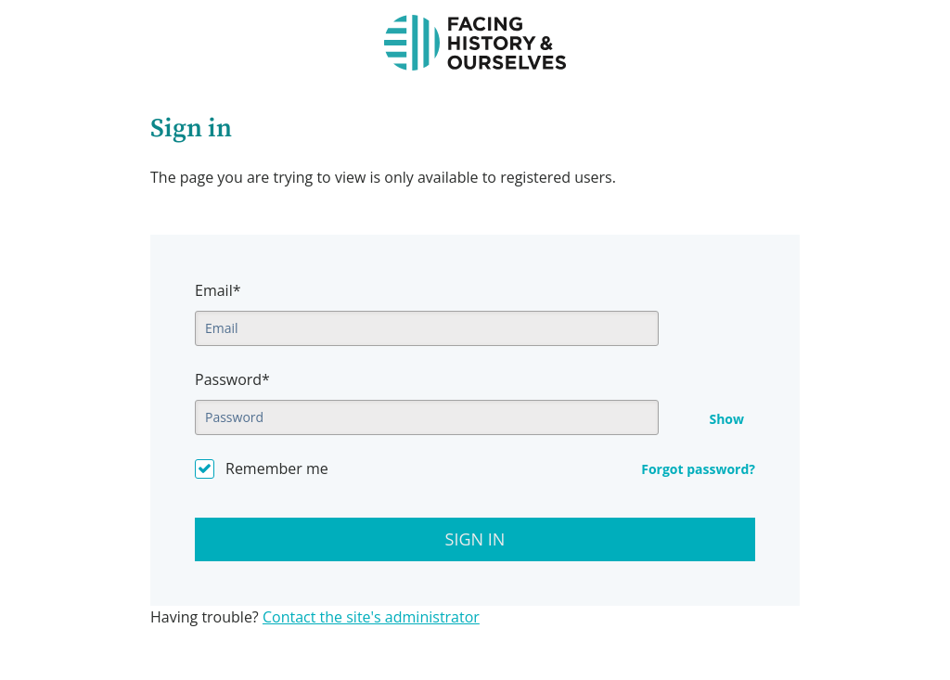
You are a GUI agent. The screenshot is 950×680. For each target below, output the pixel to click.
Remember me (276, 468)
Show (726, 419)
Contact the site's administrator (371, 617)
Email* (217, 290)
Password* (232, 379)
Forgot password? (698, 469)
